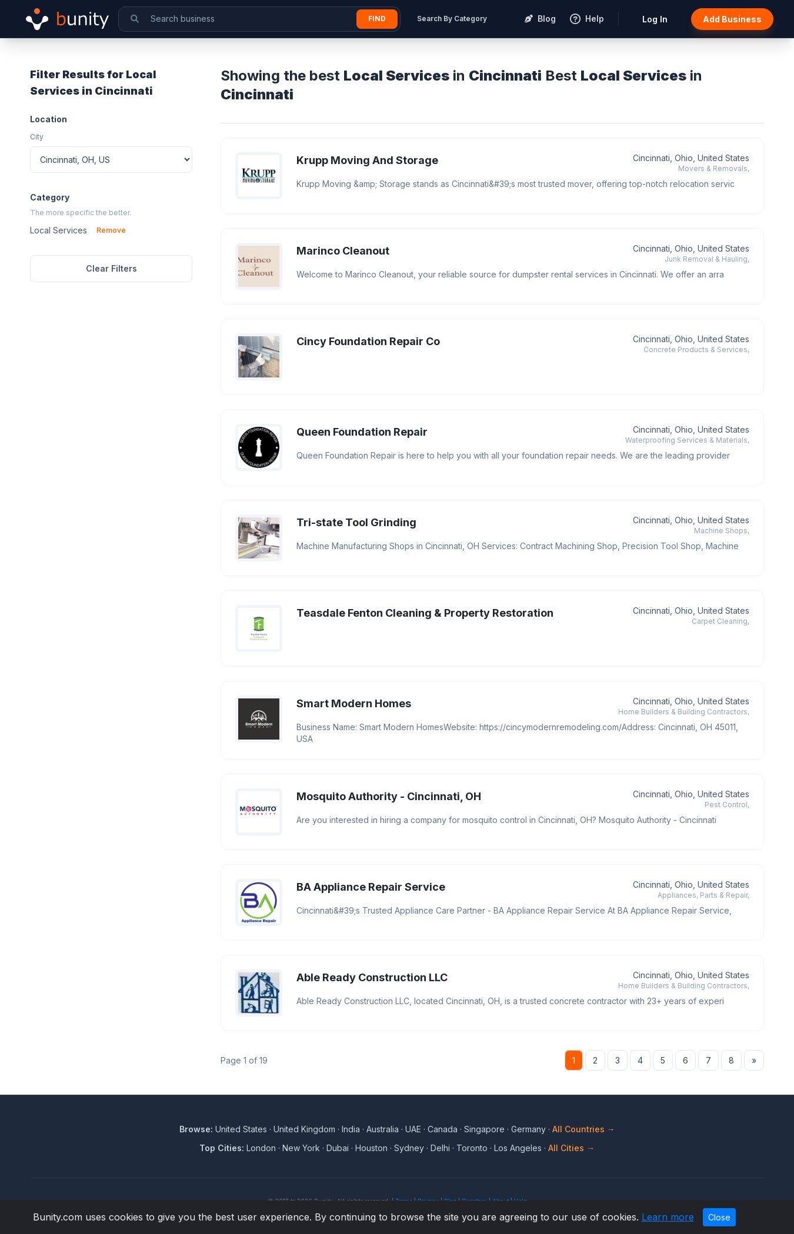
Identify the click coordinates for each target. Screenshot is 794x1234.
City (37, 136)
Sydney (409, 1148)
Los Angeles (518, 1148)
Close (719, 1217)
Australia (382, 1129)
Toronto (472, 1148)
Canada (443, 1129)
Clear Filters (111, 268)
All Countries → (583, 1129)
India (351, 1129)
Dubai (337, 1148)
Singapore (484, 1129)
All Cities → (571, 1148)
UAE (413, 1129)
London (261, 1148)
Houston (371, 1148)
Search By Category (452, 18)
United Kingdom (304, 1129)
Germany (528, 1129)
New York (301, 1148)
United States (241, 1129)
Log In (655, 19)
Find (377, 18)
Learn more (668, 1217)
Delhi (440, 1148)
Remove (111, 230)
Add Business (732, 19)
